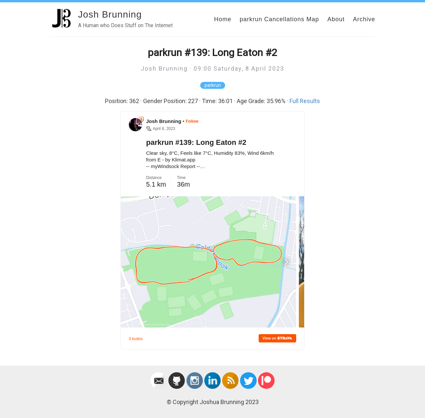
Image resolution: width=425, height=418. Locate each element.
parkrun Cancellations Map (279, 19)
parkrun (213, 85)
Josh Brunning (110, 14)
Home (222, 19)
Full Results (305, 100)
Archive (364, 19)
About (336, 19)
